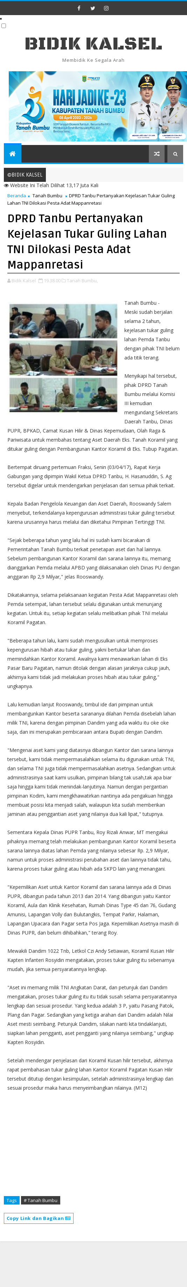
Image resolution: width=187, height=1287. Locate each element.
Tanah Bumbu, (82, 280)
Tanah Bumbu (47, 195)
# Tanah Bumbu (40, 1200)
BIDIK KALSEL (93, 44)
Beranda (16, 195)
